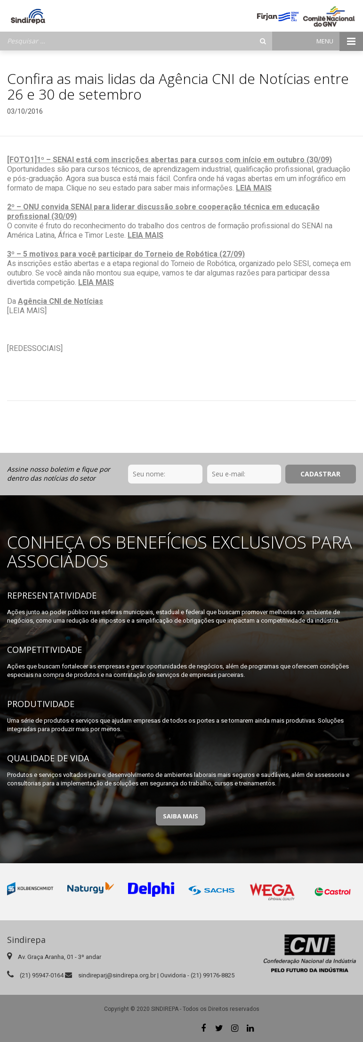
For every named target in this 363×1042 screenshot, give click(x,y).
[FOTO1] (22, 160)
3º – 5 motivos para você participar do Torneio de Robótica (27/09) (126, 254)
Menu (339, 41)
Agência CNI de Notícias (60, 301)
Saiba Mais (180, 816)
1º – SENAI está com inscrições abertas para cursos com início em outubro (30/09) (184, 160)
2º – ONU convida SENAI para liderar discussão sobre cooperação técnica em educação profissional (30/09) (163, 211)
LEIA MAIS (254, 188)
